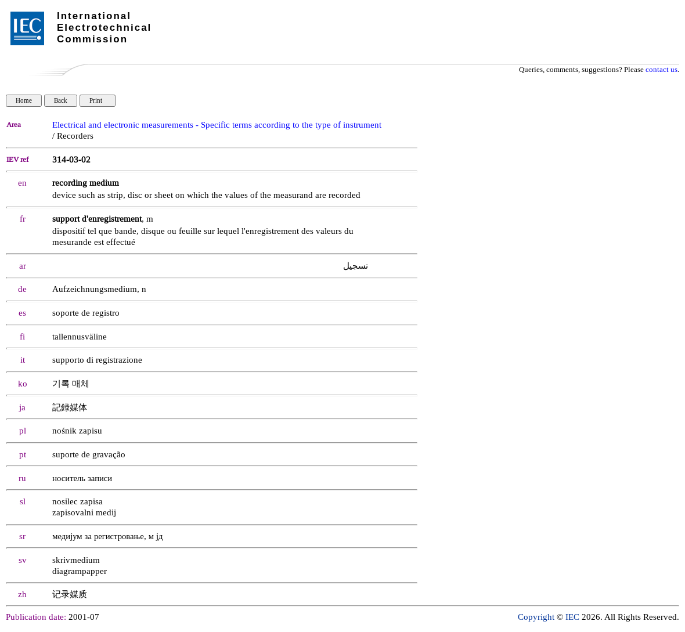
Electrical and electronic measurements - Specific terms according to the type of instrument (216, 125)
